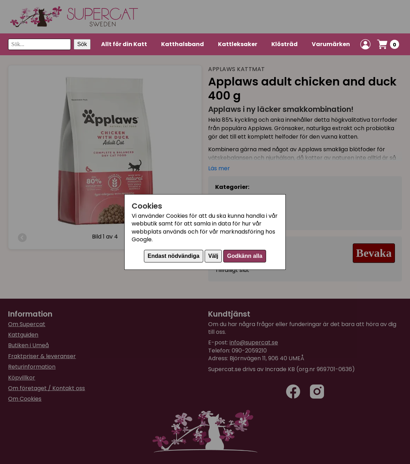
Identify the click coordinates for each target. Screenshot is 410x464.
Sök (82, 44)
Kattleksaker (237, 44)
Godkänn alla (244, 256)
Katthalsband (182, 44)
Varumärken (331, 44)
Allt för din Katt (124, 44)
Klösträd (284, 44)
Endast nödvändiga (174, 256)
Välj (213, 256)
